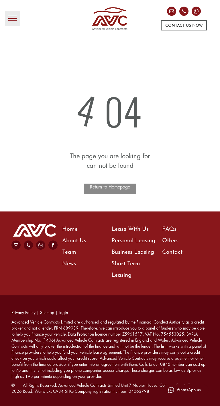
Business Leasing (132, 252)
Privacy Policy (23, 313)
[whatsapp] (196, 12)
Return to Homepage (110, 187)
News (69, 264)
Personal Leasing (133, 241)
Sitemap (47, 313)
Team (69, 252)
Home (70, 229)
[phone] (183, 12)
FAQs (169, 229)
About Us (74, 241)
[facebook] (53, 245)
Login (63, 313)
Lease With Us (130, 229)
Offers (170, 241)
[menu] (12, 18)
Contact (172, 252)
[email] (171, 12)
